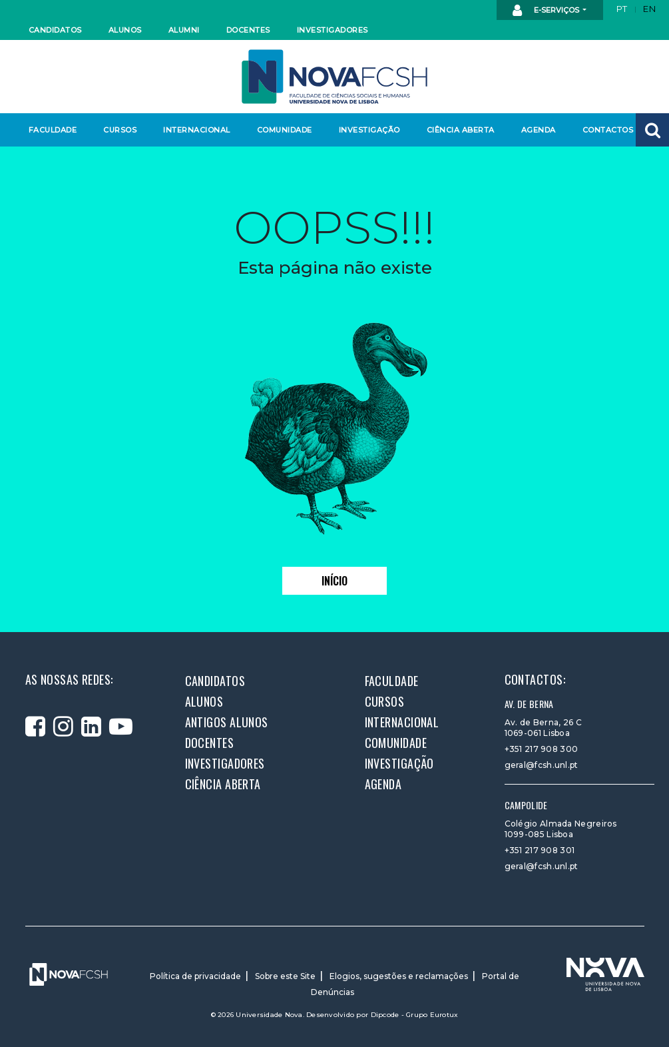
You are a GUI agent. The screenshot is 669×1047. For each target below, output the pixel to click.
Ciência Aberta (460, 130)
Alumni (184, 30)
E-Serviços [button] (547, 10)
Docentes (248, 30)
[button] (652, 130)
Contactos (608, 130)
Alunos (125, 30)
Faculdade (53, 130)
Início (334, 581)
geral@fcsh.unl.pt (541, 765)
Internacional (196, 130)
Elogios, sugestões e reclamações (399, 976)
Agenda (538, 130)
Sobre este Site (285, 976)
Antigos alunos (226, 722)
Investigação (369, 130)
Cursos (119, 130)
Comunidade (284, 130)
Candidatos (55, 30)
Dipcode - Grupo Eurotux (415, 1014)
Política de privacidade (195, 976)
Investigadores (332, 30)
